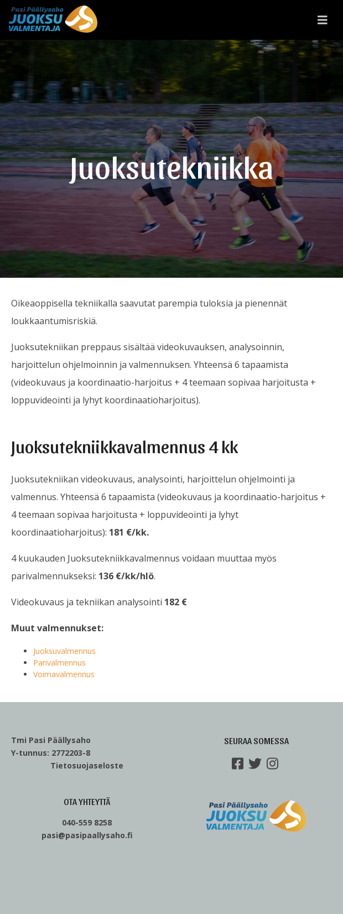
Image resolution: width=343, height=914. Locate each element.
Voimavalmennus (64, 674)
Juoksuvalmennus (64, 651)
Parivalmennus (59, 662)
